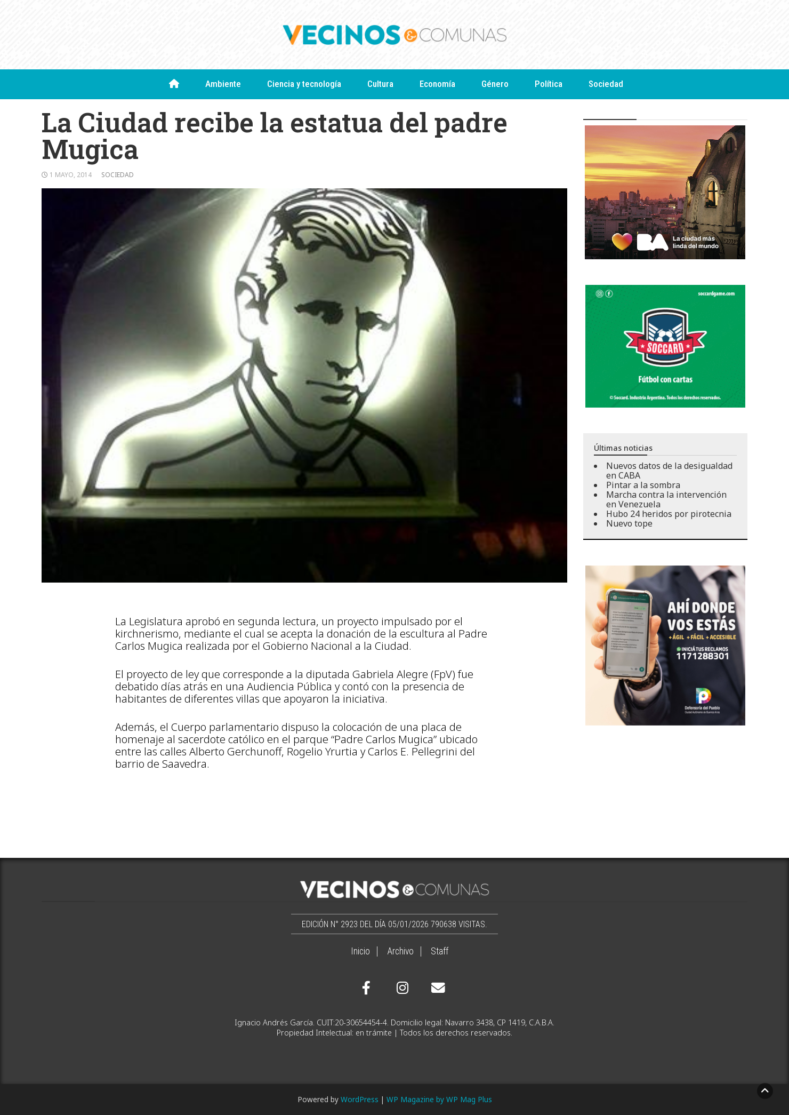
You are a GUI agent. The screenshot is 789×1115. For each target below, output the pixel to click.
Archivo (400, 951)
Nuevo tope (629, 523)
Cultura (380, 83)
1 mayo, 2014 (71, 174)
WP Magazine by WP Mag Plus (439, 1099)
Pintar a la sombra (643, 485)
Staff (439, 951)
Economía (437, 83)
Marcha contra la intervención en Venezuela (666, 499)
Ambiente (223, 83)
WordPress (360, 1099)
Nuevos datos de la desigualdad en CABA (669, 470)
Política (548, 83)
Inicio (360, 951)
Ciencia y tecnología (304, 83)
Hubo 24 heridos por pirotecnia (668, 514)
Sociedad (606, 83)
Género (495, 83)
